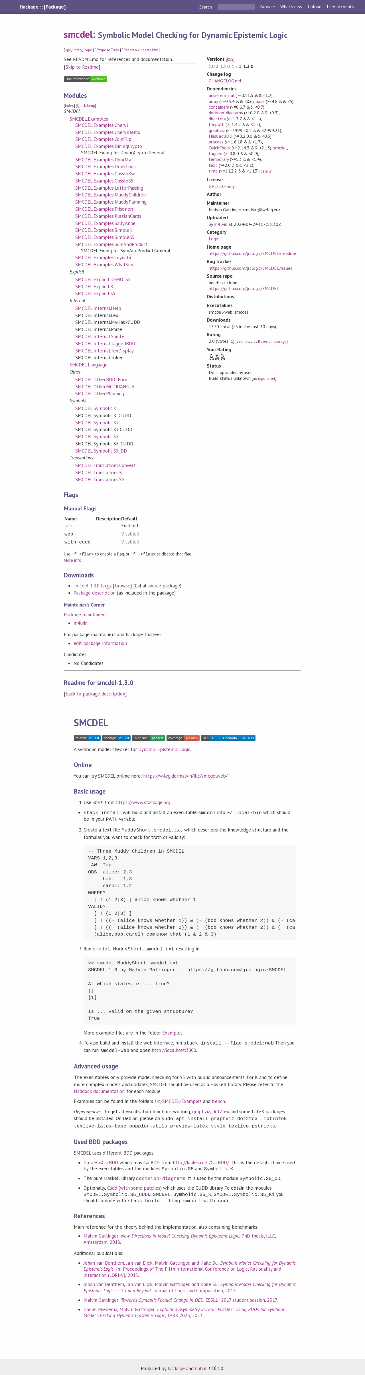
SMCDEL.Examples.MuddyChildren (110, 195)
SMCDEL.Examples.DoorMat (104, 160)
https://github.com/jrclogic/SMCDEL (244, 288)
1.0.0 (213, 66)
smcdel (78, 34)
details (266, 171)
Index (69, 105)
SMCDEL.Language (89, 365)
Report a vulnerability (141, 50)
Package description (94, 592)
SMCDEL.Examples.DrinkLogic (106, 166)
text (213, 165)
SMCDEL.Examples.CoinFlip (103, 139)
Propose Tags (108, 50)
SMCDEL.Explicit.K (94, 286)
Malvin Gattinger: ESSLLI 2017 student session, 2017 (180, 1296)
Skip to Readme (82, 67)
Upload (314, 7)
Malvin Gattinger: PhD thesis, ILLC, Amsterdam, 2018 (180, 1235)
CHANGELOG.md (225, 81)
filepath (216, 124)
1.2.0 (236, 66)
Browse (267, 7)
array (213, 101)
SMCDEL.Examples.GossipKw (105, 174)
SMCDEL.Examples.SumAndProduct (111, 244)
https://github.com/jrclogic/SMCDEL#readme (252, 253)
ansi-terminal (221, 95)
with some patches (140, 1184)
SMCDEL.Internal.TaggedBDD (105, 343)
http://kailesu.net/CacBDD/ (201, 1159)
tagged (215, 153)
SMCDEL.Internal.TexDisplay (104, 351)
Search (206, 7)
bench (218, 1099)
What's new (291, 7)
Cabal (200, 1365)
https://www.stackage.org (143, 802)
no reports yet (264, 378)
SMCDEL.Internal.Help (98, 308)
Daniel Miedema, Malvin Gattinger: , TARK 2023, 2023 (184, 1309)
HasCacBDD (220, 136)
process (216, 142)
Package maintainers (85, 614)
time (213, 171)
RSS (230, 59)
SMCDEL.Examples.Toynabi (103, 257)
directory (217, 118)
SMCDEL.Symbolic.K (96, 408)
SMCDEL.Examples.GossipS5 (104, 181)
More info (72, 560)
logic (88, 50)
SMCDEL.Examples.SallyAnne (105, 223)
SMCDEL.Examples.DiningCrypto (108, 146)
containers (219, 107)
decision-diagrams (226, 112)
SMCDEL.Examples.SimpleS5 (105, 237)
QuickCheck (219, 148)
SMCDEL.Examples (89, 119)
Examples (172, 1031)
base (260, 101)
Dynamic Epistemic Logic (164, 749)
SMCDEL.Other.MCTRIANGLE (105, 387)
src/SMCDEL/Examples (178, 1099)
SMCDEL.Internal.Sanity (99, 336)
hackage (176, 1365)
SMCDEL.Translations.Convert (105, 465)
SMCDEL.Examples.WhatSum (105, 264)
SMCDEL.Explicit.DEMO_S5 (103, 279)
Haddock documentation (99, 1089)
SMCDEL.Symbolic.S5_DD (101, 451)
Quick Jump (86, 105)
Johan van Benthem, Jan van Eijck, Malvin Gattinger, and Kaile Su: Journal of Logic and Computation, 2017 (189, 1283)
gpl (68, 50)
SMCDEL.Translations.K (99, 472)
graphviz (217, 130)
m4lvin (81, 623)
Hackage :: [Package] (42, 6)
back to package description (95, 693)
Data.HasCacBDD (101, 1159)
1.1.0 (225, 66)
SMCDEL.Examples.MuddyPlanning (111, 202)
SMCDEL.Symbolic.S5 (97, 436)
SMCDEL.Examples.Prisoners (104, 209)
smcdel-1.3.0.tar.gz (92, 585)
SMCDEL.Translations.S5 (100, 479)
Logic (214, 239)
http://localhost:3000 (174, 1048)
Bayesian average (272, 341)
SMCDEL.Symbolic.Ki (96, 422)
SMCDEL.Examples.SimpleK (104, 230)
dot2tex (220, 1109)
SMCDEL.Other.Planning (99, 393)
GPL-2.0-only (221, 186)
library (77, 50)
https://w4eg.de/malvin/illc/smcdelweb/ (185, 775)
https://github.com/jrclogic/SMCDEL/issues (250, 268)
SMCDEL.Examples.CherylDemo (107, 132)
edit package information (100, 643)
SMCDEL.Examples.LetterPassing (109, 188)
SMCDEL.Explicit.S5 (95, 293)
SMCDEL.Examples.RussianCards (108, 216)
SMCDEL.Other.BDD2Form (102, 379)
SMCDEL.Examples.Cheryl (101, 125)
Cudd (112, 1184)
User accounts (340, 7)
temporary (218, 159)
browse (122, 585)
